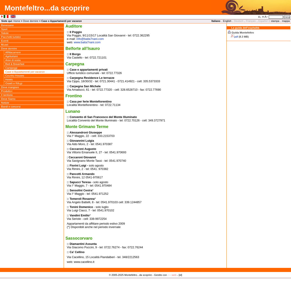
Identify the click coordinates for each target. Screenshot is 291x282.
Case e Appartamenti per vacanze (25, 71)
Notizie (5, 102)
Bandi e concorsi (10, 106)
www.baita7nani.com (87, 42)
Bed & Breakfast (14, 64)
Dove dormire (30, 21)
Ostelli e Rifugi (13, 83)
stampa (275, 21)
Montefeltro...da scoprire (47, 8)
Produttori (7, 91)
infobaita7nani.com (90, 39)
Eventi (4, 40)
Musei (4, 44)
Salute (5, 33)
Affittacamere (13, 52)
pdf (236, 36)
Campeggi (11, 68)
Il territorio (7, 95)
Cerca (287, 17)
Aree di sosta (12, 60)
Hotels (9, 79)
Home (16, 21)
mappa (286, 21)
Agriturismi (11, 56)
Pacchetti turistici (11, 37)
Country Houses (14, 75)
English (227, 21)
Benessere (7, 25)
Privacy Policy (145, 279)
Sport (4, 29)
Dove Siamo (8, 98)
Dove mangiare (10, 87)
